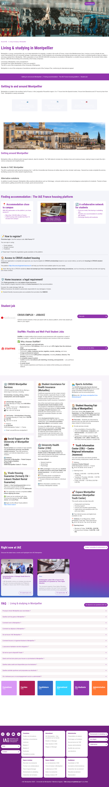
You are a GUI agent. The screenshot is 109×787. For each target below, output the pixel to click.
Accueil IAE (4, 41)
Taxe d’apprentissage (29, 769)
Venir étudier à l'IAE (51, 744)
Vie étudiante (81, 688)
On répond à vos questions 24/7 (95, 605)
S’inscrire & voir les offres (86, 348)
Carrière (27, 688)
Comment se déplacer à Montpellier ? (14, 628)
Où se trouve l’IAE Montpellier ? (12, 634)
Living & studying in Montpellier (17, 41)
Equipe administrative (74, 745)
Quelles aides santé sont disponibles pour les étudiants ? (20, 664)
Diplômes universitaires (30, 739)
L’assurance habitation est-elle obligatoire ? (16, 646)
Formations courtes (29, 754)
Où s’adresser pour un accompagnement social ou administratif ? (22, 676)
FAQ (3, 746)
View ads (81, 316)
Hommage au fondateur (75, 739)
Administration (100, 688)
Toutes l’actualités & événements (95, 547)
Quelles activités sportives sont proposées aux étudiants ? (20, 670)
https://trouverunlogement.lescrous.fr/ (20, 265)
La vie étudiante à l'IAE (52, 763)
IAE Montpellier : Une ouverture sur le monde (52, 737)
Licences (25, 742)
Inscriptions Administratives (76, 766)
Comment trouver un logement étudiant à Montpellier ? (19, 640)
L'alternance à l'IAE (51, 769)
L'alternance (93, 744)
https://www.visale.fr (10, 504)
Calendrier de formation (30, 775)
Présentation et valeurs (75, 736)
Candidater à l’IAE (73, 763)
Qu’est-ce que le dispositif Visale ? (13, 652)
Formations (9, 688)
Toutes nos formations (29, 736)
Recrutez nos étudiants (30, 763)
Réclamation (72, 775)
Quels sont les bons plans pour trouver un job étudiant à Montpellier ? (23, 658)
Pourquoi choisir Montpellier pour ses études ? (17, 611)
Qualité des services (74, 748)
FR (99, 4)
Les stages (93, 739)
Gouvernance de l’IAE (74, 742)
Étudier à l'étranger (51, 741)
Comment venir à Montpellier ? (12, 623)
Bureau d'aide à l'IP (51, 775)
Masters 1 (26, 745)
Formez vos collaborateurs (31, 766)
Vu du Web (84, 782)
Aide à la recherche (51, 772)
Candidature (45, 688)
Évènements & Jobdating (30, 772)
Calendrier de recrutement (76, 769)
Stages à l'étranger (51, 747)
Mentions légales (57, 782)
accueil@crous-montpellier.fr (18, 430)
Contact (4, 751)
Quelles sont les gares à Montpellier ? (14, 617)
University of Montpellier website (48, 485)
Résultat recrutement (74, 772)
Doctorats (26, 751)
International (63, 688)
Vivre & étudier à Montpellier (54, 766)
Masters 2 (26, 748)
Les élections (72, 751)
